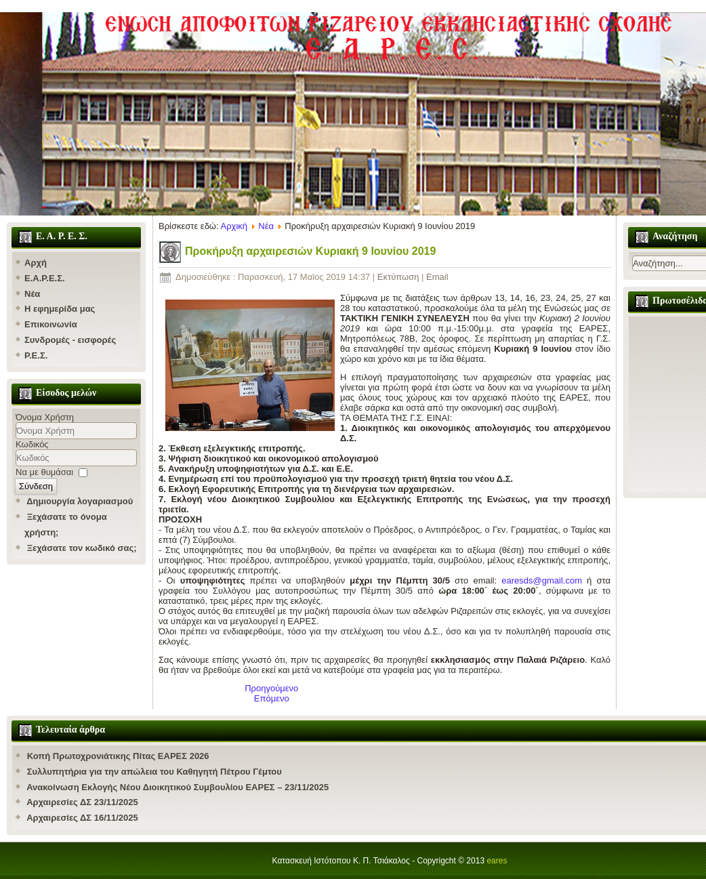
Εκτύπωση (399, 277)
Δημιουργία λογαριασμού (79, 501)
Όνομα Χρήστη (45, 417)
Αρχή (35, 263)
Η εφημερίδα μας (59, 309)
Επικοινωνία (50, 324)
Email (437, 277)
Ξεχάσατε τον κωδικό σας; (82, 548)
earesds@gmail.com (541, 580)
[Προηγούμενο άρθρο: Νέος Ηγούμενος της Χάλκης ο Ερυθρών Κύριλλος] (271, 688)
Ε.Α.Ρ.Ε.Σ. (44, 278)
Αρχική (234, 226)
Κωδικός (32, 444)
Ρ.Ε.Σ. (35, 355)
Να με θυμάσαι (44, 472)
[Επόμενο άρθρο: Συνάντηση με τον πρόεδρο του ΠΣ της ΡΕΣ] (271, 698)
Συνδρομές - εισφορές (70, 340)
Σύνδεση (36, 486)
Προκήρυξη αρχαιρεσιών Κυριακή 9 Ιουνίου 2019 (310, 251)
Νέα (32, 294)
